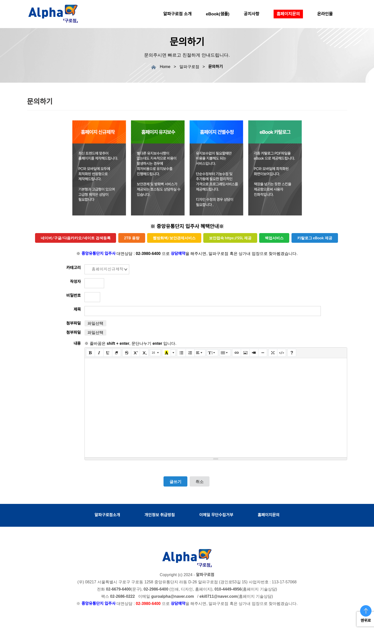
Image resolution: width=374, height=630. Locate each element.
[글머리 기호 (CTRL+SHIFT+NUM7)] (181, 353)
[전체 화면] (272, 353)
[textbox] (216, 407)
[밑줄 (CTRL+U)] (107, 353)
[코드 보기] (281, 353)
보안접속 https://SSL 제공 (230, 238)
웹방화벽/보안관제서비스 (174, 238)
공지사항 (251, 14)
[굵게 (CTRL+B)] (90, 353)
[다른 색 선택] (173, 352)
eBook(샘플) (218, 14)
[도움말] (291, 353)
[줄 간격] (212, 352)
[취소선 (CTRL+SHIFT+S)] (126, 353)
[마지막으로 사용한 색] (166, 353)
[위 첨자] (135, 353)
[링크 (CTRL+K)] (236, 353)
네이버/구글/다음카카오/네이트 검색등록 (75, 238)
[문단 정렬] (200, 352)
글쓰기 (175, 481)
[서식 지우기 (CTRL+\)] (116, 353)
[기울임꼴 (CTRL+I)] (99, 353)
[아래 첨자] (144, 353)
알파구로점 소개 (177, 14)
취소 (200, 481)
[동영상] (253, 353)
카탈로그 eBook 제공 (314, 238)
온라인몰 (325, 14)
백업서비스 (274, 238)
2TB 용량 (131, 238)
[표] (225, 352)
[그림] (245, 353)
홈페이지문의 (288, 14)
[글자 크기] (155, 352)
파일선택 (95, 323)
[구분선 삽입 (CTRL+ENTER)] (262, 353)
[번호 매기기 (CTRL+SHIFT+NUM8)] (190, 353)
